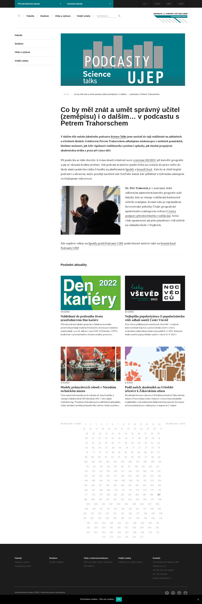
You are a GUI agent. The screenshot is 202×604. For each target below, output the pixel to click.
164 (152, 485)
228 (145, 513)
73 (146, 447)
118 (136, 466)
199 (88, 504)
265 (111, 532)
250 (150, 523)
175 (152, 490)
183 (129, 494)
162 (137, 485)
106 (130, 461)
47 (133, 438)
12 (147, 424)
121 (157, 466)
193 (122, 499)
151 (138, 480)
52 (87, 443)
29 (93, 433)
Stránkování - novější (71, 423)
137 (115, 476)
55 (106, 443)
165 (159, 485)
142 (151, 476)
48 (139, 438)
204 (126, 504)
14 (159, 424)
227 (137, 513)
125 (108, 471)
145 (93, 480)
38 (152, 433)
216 (137, 509)
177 (86, 494)
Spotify (129, 169)
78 (100, 452)
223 (107, 513)
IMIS (169, 4)
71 (133, 447)
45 (119, 438)
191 (107, 499)
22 (128, 429)
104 (115, 461)
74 (152, 447)
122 (86, 471)
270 (150, 532)
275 (126, 537)
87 (158, 452)
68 (113, 447)
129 (137, 471)
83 (132, 452)
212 (108, 509)
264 (103, 532)
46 (126, 438)
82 (126, 452)
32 (113, 433)
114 (108, 466)
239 (145, 518)
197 (152, 499)
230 (160, 513)
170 (116, 490)
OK (118, 599)
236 (122, 518)
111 (87, 466)
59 (132, 443)
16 (91, 429)
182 (122, 494)
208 (157, 504)
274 (119, 537)
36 (139, 433)
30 (100, 433)
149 (123, 480)
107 (137, 461)
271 (157, 532)
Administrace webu (24, 592)
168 (101, 490)
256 (119, 527)
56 (113, 443)
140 (137, 476)
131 (152, 471)
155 (85, 485)
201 (103, 504)
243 (96, 523)
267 (127, 532)
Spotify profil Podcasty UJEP (105, 243)
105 (122, 461)
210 (94, 509)
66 (100, 447)
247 (127, 523)
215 (130, 509)
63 (159, 443)
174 (144, 490)
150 (130, 480)
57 (119, 443)
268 (134, 532)
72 (139, 447)
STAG (157, 4)
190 (100, 499)
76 (87, 452)
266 (119, 532)
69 (120, 447)
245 (111, 523)
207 (149, 504)
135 (100, 476)
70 (127, 447)
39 (158, 433)
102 (100, 461)
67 (107, 447)
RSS (37, 592)
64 (86, 447)
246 (119, 523)
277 (141, 537)
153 (152, 480)
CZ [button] (145, 4)
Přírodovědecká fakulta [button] (39, 4)
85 (145, 452)
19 (109, 429)
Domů (66, 94)
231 (84, 518)
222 (99, 513)
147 (108, 480)
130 (144, 471)
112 (94, 466)
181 (115, 494)
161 (130, 485)
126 (115, 471)
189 (93, 499)
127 (122, 471)
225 (122, 513)
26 (154, 429)
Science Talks (119, 136)
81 (119, 452)
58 (126, 443)
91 (106, 457)
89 (93, 457)
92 (112, 457)
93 (119, 457)
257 (126, 527)
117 (129, 466)
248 (134, 523)
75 (159, 447)
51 (159, 438)
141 (144, 476)
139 (129, 476)
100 (86, 461)
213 (115, 509)
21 (122, 429)
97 (146, 457)
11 (141, 424)
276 (134, 537)
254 (103, 527)
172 (130, 490)
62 (152, 443)
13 (153, 424)
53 (93, 443)
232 (92, 518)
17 (97, 429)
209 (86, 509)
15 (84, 429)
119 (143, 466)
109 (152, 461)
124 (100, 471)
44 (113, 438)
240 (153, 518)
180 (108, 494)
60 (139, 443)
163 (144, 485)
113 (101, 466)
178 (93, 494)
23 (135, 429)
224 (115, 513)
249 (142, 523)
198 (159, 499)
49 (146, 438)
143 (159, 476)
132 (159, 471)
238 (137, 518)
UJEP (181, 4)
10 (135, 424)
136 (108, 476)
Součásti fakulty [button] (88, 4)
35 (132, 433)
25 (148, 429)
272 (103, 537)
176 (159, 490)
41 (93, 438)
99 (159, 457)
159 (115, 485)
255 (111, 527)
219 (159, 509)
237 (130, 518)
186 (151, 494)
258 (134, 527)
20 (115, 429)
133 (86, 476)
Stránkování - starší (175, 423)
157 (100, 485)
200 (96, 504)
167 (93, 490)
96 (139, 457)
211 (101, 509)
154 (159, 480)
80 (113, 452)
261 (157, 527)
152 (145, 480)
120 (150, 466)
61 (146, 443)
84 (139, 452)
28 (87, 433)
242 (88, 523)
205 (134, 504)
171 (123, 490)
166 (86, 490)
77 (93, 452)
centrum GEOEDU (144, 160)
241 (160, 518)
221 (92, 513)
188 (85, 499)
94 (125, 457)
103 (107, 461)
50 (153, 438)
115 (115, 466)
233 (99, 518)
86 (152, 452)
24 (141, 429)
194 (130, 499)
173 (137, 490)
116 (122, 466)
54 (100, 443)
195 (137, 499)
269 (142, 532)
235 (114, 518)
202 (111, 504)
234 (107, 518)
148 (115, 480)
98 (152, 457)
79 (106, 452)
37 (145, 433)
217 (144, 509)
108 (145, 461)
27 (161, 429)
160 (122, 485)
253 (96, 527)
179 (100, 494)
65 (93, 447)
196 (145, 499)
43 (106, 438)
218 (152, 509)
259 (141, 527)
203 (118, 504)
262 (88, 532)
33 (119, 433)
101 (93, 461)
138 (122, 476)
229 (153, 513)
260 (149, 527)
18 (103, 429)
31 (106, 433)
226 (130, 513)
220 (85, 513)
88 (86, 457)
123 (93, 471)
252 (88, 527)
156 (93, 485)
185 (144, 494)
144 (86, 480)
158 (107, 485)
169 (108, 490)
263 (96, 532)
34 (126, 433)
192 (115, 499)
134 (93, 476)
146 (101, 480)
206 (142, 504)
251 (157, 523)
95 (132, 457)
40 (86, 438)
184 (137, 494)
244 (103, 523)
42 (99, 438)
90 (99, 457)
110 (160, 461)
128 (130, 471)
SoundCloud (144, 169)
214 (122, 509)
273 (111, 537)
